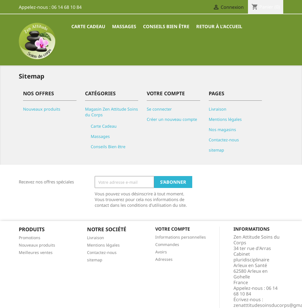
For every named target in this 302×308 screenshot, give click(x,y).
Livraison (217, 109)
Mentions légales (225, 119)
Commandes (167, 244)
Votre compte (172, 229)
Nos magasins (222, 129)
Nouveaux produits (41, 109)
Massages (124, 26)
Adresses (164, 259)
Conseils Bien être (166, 26)
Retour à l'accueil (219, 26)
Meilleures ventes (36, 252)
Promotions (29, 237)
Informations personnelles (180, 237)
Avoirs (161, 252)
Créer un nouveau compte (172, 119)
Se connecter (159, 109)
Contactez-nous (224, 139)
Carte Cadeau (88, 26)
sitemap (216, 150)
